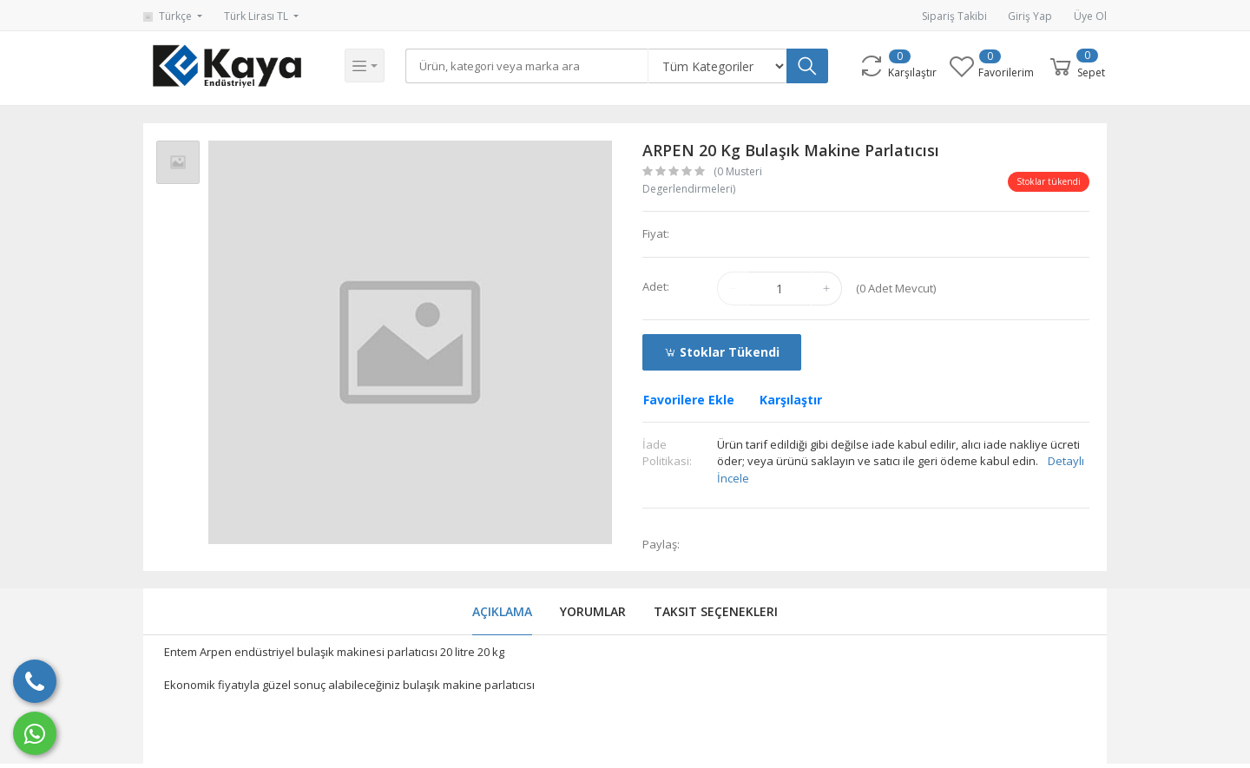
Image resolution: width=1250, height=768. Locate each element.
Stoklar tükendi (722, 352)
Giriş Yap (1030, 16)
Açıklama (502, 611)
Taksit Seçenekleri (716, 611)
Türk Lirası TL (257, 16)
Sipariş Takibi (954, 16)
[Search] (528, 66)
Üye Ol (1090, 16)
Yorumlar (593, 611)
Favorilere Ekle (688, 399)
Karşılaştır (791, 399)
